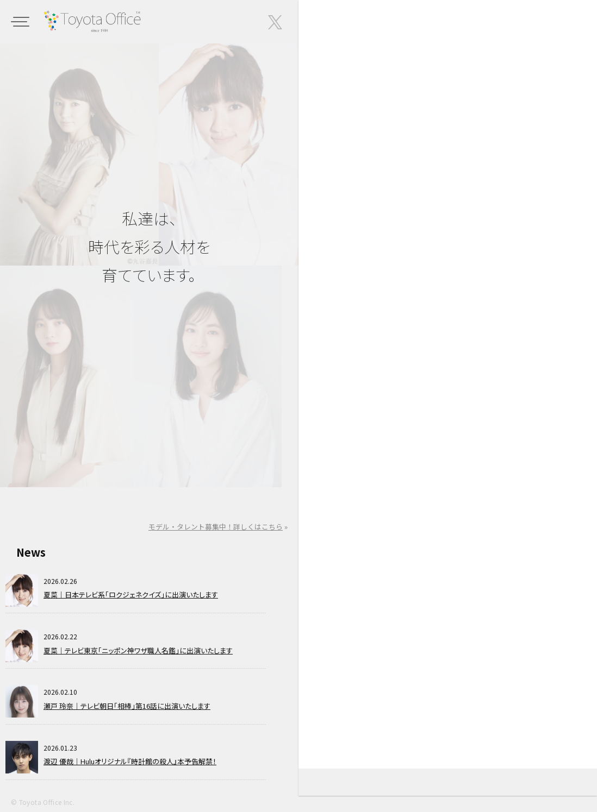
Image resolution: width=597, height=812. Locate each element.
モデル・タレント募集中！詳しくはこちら (215, 526)
